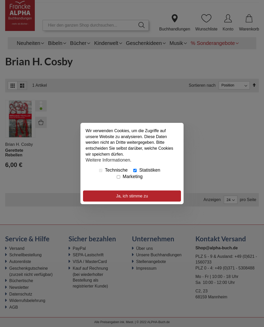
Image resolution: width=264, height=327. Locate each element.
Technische (113, 170)
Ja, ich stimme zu (132, 196)
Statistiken (146, 170)
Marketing (130, 176)
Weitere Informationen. (108, 160)
